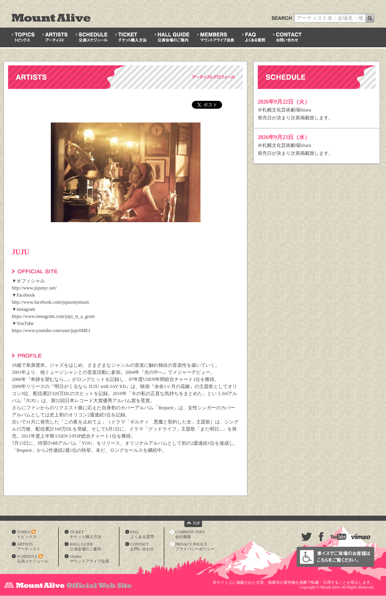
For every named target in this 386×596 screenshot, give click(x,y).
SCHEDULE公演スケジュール (32, 558)
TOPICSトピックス (27, 534)
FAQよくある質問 (142, 534)
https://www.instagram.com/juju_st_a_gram (53, 316)
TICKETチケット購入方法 (85, 534)
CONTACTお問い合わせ (142, 546)
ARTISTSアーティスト (29, 546)
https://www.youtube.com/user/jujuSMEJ (51, 330)
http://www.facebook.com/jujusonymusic (51, 302)
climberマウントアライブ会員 (89, 558)
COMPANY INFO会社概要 (190, 534)
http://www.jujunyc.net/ (34, 288)
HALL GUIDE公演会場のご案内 (85, 546)
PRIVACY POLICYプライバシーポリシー (195, 546)
